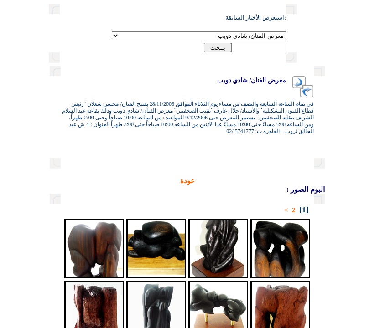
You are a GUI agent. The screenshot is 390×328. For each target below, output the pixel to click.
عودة (156, 180)
